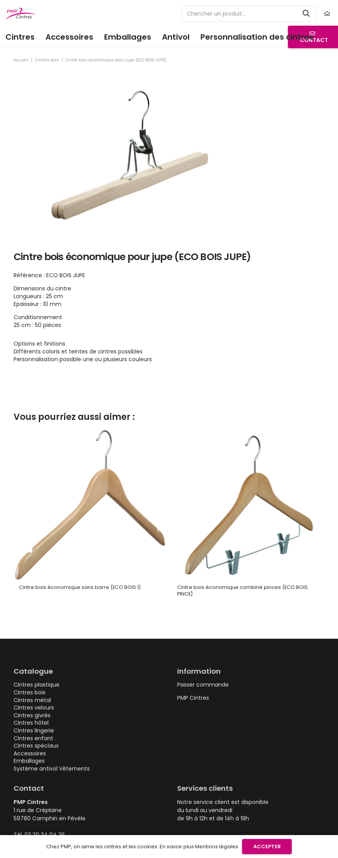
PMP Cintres (193, 698)
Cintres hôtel (31, 723)
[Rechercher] (306, 14)
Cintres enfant (33, 738)
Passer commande (203, 684)
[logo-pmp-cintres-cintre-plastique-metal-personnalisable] (20, 13)
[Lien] (328, 13)
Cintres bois (47, 60)
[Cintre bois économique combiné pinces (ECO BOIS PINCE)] (248, 432)
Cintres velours (34, 707)
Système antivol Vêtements (52, 768)
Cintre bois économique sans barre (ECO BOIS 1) (80, 587)
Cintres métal (32, 700)
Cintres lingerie (34, 730)
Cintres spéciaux (36, 746)
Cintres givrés (32, 715)
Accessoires (30, 753)
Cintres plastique (36, 684)
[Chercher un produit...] (249, 13)
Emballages (29, 761)
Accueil (21, 60)
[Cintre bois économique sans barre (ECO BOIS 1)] (90, 432)
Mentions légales (216, 846)
